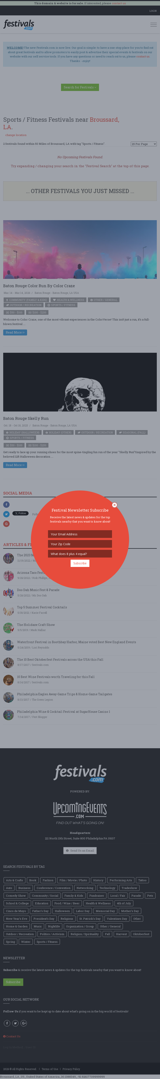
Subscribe (80, 563)
